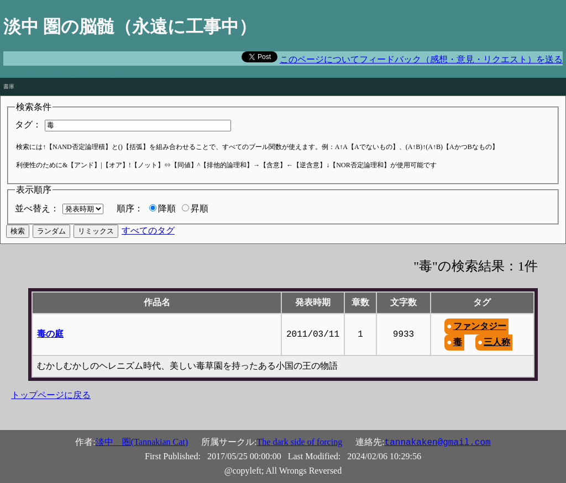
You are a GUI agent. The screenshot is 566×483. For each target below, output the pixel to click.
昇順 (199, 208)
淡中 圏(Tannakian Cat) (142, 442)
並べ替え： (37, 208)
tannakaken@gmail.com (438, 443)
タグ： (28, 124)
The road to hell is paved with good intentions (84, 70)
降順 (167, 208)
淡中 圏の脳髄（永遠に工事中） (129, 26)
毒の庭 (50, 333)
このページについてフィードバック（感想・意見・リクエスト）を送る (421, 59)
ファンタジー (479, 326)
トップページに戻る (51, 395)
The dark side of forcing (300, 442)
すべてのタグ (148, 230)
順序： (130, 208)
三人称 (497, 342)
